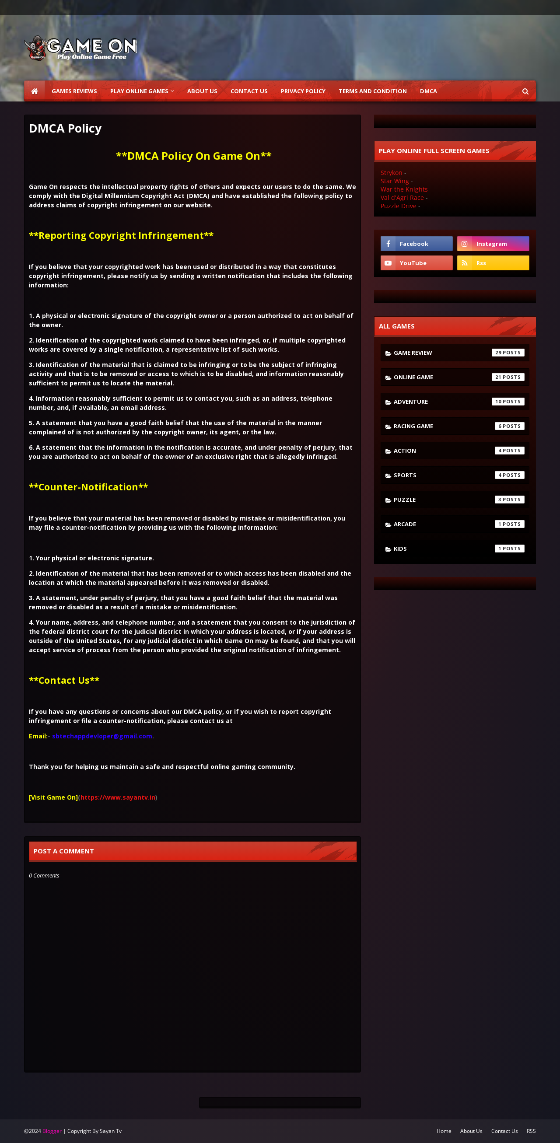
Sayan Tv (111, 1131)
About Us (471, 1131)
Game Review (459, 353)
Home (444, 1131)
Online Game (459, 377)
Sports (459, 475)
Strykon (391, 172)
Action (459, 450)
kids (459, 548)
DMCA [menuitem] (428, 91)
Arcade (459, 524)
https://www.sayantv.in (117, 797)
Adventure (459, 401)
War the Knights (404, 189)
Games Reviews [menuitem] (74, 91)
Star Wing (395, 181)
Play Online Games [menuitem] (139, 91)
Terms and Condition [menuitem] (373, 91)
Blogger (52, 1131)
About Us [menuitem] (202, 91)
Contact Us (504, 1131)
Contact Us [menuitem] (249, 91)
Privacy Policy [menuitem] (303, 91)
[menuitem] (34, 90)
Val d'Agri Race (402, 197)
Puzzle (459, 499)
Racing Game (459, 426)
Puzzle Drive (398, 206)
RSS (531, 1131)
